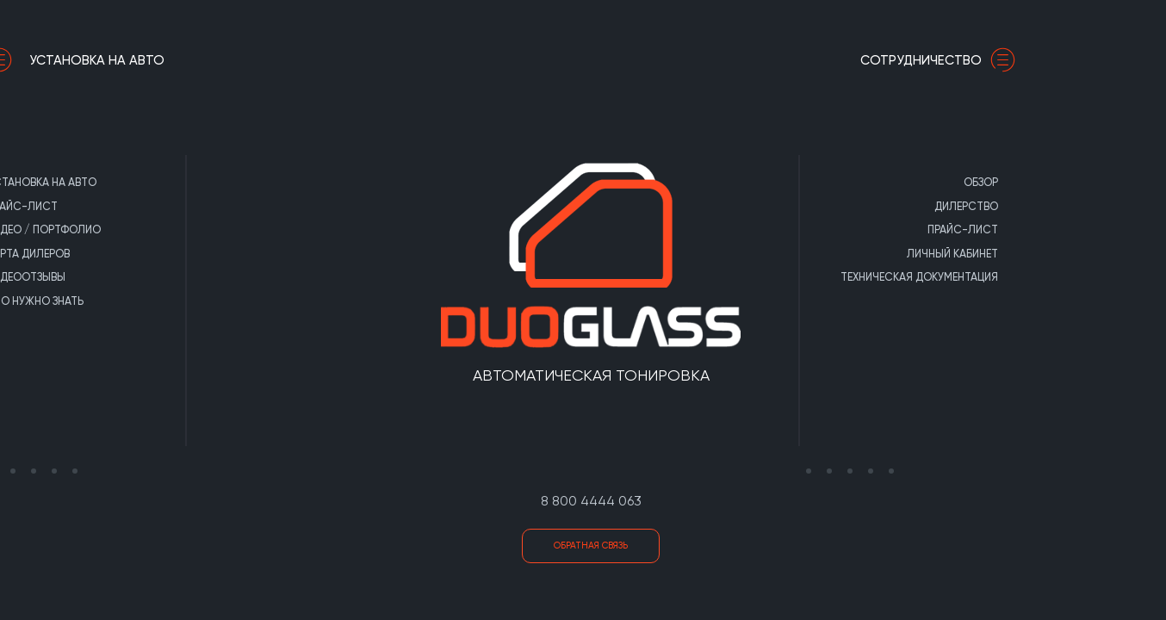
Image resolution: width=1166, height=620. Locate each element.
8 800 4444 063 (591, 501)
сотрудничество (876, 60)
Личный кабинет (887, 253)
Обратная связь (591, 545)
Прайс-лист (897, 229)
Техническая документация (854, 276)
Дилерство (901, 206)
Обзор (915, 182)
